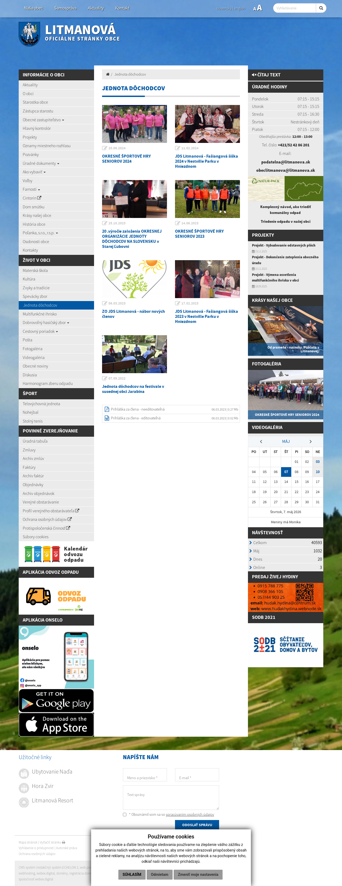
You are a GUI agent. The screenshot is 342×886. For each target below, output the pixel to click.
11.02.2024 (190, 148)
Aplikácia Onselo (43, 620)
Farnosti (31, 189)
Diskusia (30, 374)
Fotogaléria (32, 348)
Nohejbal (30, 412)
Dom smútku (33, 206)
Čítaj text (266, 75)
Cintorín (32, 198)
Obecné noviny (35, 366)
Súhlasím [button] (132, 874)
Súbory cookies (35, 536)
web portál (87, 867)
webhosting (27, 873)
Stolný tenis (32, 421)
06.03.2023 (117, 303)
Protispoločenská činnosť (46, 528)
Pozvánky (31, 154)
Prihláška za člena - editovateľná (136, 418)
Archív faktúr (33, 475)
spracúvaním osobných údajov (190, 814)
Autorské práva (66, 848)
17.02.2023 (190, 303)
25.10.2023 (117, 223)
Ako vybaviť (34, 171)
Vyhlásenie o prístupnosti (36, 848)
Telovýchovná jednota (41, 403)
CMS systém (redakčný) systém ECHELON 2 (49, 867)
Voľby (27, 180)
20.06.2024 (117, 148)
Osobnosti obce (36, 241)
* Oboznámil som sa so (168, 814)
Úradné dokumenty (41, 163)
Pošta (27, 339)
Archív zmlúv (33, 458)
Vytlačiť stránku (52, 842)
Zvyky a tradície (36, 287)
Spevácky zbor (35, 296)
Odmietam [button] (159, 874)
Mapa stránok (28, 842)
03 (318, 460)
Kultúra (29, 279)
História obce (34, 224)
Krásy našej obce (37, 215)
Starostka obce (35, 102)
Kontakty (30, 250)
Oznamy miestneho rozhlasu (47, 145)
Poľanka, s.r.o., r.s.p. (40, 232)
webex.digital (46, 873)
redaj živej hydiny (276, 575)
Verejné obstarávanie (41, 502)
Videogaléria (34, 357)
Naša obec (33, 8)
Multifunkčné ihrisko (40, 314)
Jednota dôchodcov (40, 305)
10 (318, 470)
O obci (28, 93)
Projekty (30, 137)
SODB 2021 (263, 615)
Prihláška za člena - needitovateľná (138, 409)
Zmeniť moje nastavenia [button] (198, 874)
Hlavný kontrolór (37, 128)
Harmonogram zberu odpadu (48, 383)
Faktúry (29, 467)
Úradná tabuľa (35, 441)
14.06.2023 (190, 223)
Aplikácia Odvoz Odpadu (51, 572)
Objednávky (33, 484)
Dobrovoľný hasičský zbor (46, 322)
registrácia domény (83, 873)
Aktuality (96, 8)
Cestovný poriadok (40, 331)
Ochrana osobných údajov (47, 519)
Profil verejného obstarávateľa (51, 510)
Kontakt (122, 8)
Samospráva (65, 8)
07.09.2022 (117, 378)
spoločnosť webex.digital (36, 879)
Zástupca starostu (38, 111)
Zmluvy (29, 449)
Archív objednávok (38, 493)
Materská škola (35, 270)
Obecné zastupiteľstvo (43, 119)
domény (62, 873)
